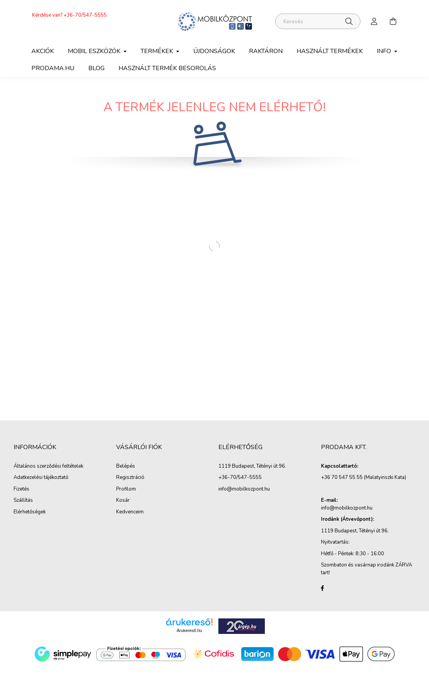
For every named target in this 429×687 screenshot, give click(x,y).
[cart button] (393, 21)
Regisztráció (130, 478)
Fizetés (21, 489)
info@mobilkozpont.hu (244, 489)
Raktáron (266, 51)
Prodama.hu (52, 68)
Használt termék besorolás (167, 68)
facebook (322, 588)
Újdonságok (214, 51)
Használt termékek (330, 51)
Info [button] (385, 51)
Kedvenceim (130, 512)
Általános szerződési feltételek (48, 466)
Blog (96, 68)
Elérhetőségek (30, 512)
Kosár (123, 501)
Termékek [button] (158, 51)
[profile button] (374, 21)
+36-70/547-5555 (85, 15)
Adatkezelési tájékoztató (41, 478)
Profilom (126, 489)
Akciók (42, 51)
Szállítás (23, 501)
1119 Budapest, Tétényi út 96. (252, 466)
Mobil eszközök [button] (95, 51)
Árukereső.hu (189, 630)
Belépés (125, 466)
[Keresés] (317, 21)
